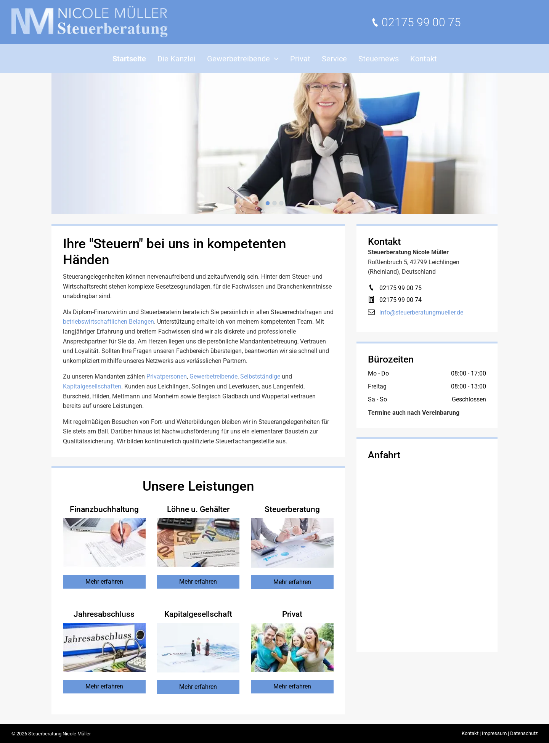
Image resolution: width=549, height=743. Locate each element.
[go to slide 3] (281, 203)
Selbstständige (260, 376)
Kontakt (470, 733)
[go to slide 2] (274, 203)
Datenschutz (524, 733)
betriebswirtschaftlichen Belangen (108, 321)
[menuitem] (129, 58)
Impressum (494, 733)
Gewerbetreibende (213, 376)
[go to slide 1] (268, 203)
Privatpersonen (166, 376)
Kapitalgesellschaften (92, 386)
